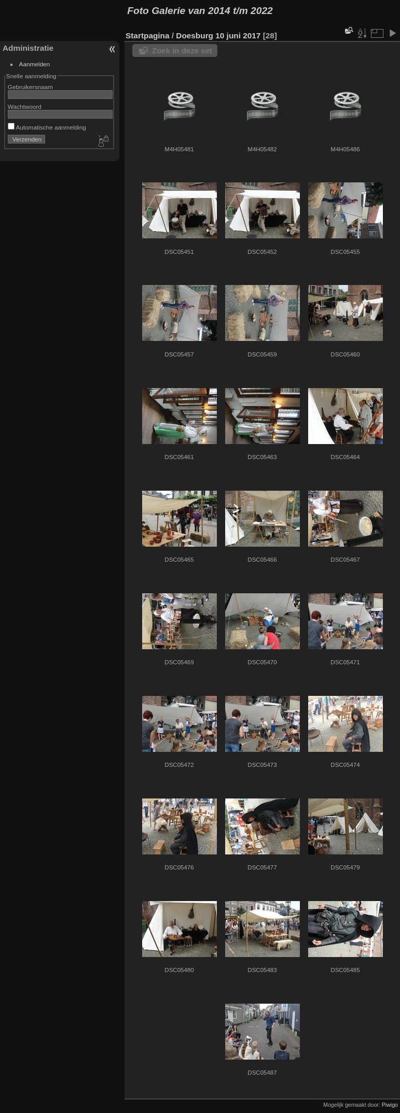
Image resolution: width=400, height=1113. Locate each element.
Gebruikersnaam (30, 86)
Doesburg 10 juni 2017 (218, 35)
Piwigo (390, 1105)
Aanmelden (34, 64)
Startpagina (148, 35)
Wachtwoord (25, 106)
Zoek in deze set (182, 50)
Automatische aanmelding (47, 127)
